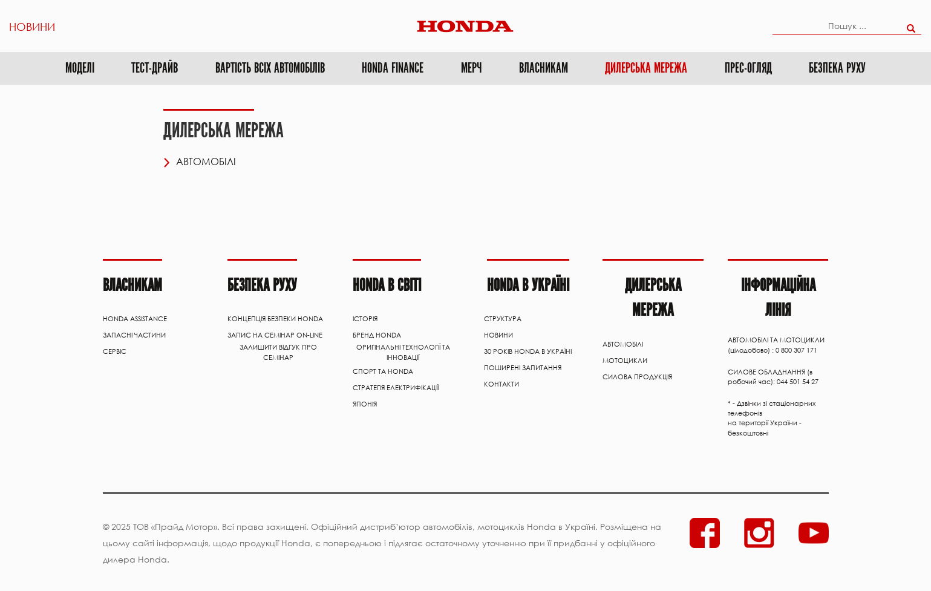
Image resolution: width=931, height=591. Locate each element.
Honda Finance (392, 68)
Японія (365, 404)
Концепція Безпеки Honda (275, 319)
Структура (502, 319)
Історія (365, 319)
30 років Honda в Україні (528, 351)
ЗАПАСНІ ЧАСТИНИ (134, 335)
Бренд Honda (377, 335)
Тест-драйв (154, 68)
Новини (32, 26)
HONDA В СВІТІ (387, 285)
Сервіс (114, 351)
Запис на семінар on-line (274, 335)
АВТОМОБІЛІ (623, 344)
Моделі (79, 68)
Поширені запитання (522, 368)
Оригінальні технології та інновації (403, 352)
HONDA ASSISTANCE (135, 319)
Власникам (543, 68)
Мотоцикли (625, 360)
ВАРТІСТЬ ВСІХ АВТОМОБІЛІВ (270, 68)
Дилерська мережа (646, 68)
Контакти (501, 384)
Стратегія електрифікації (396, 388)
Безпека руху (837, 68)
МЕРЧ (471, 68)
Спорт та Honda (383, 371)
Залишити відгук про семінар (278, 352)
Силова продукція (637, 377)
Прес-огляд (748, 68)
